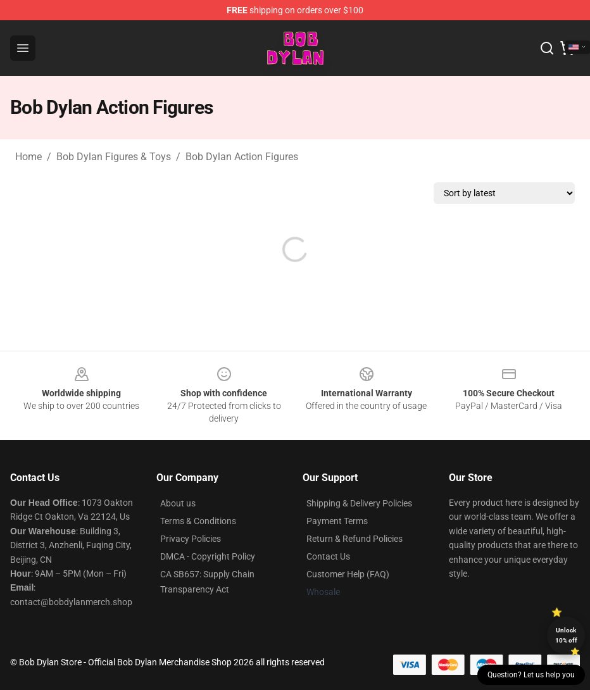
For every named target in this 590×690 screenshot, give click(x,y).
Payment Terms (337, 521)
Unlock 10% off (566, 635)
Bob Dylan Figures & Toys (113, 157)
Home (28, 157)
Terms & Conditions (198, 521)
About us (178, 503)
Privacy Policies (190, 539)
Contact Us (328, 556)
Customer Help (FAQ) (347, 574)
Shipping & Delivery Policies (359, 503)
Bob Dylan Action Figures (241, 157)
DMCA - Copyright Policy (207, 556)
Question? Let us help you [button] (531, 674)
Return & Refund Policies (354, 539)
